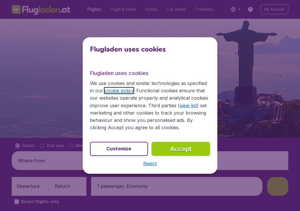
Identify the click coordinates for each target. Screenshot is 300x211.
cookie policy (119, 90)
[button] (150, 163)
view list (188, 105)
